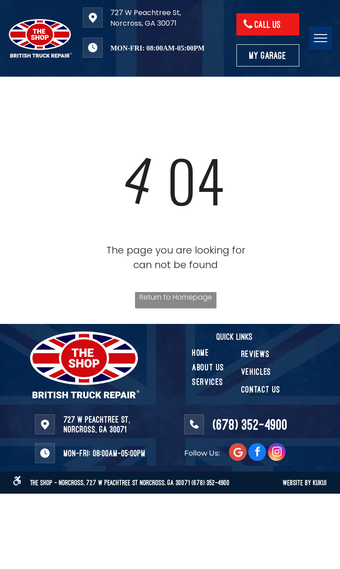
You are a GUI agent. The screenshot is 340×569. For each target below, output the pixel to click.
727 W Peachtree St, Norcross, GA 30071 (145, 18)
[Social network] (238, 453)
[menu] (320, 38)
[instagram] (277, 453)
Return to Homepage (175, 297)
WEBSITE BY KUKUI (305, 482)
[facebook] (257, 453)
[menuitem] (224, 352)
